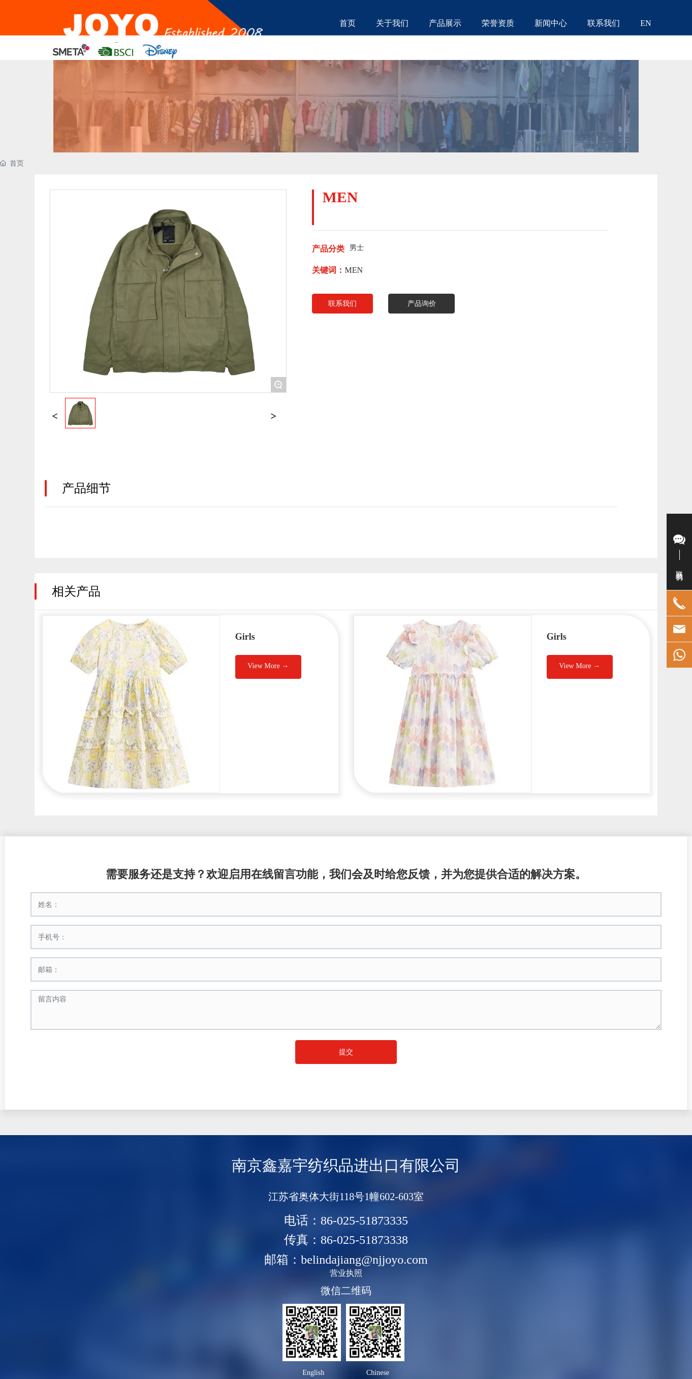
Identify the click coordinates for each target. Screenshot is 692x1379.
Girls (245, 637)
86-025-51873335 (364, 1220)
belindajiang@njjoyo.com (364, 1259)
